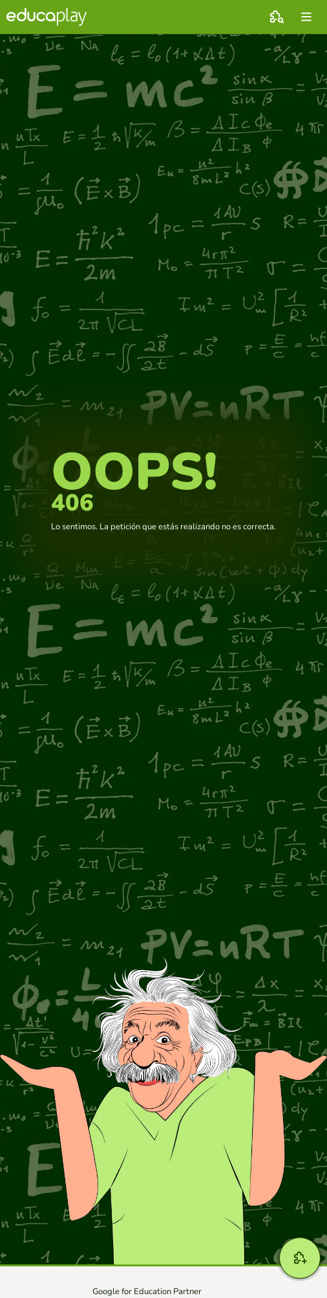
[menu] (306, 17)
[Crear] (300, 1258)
